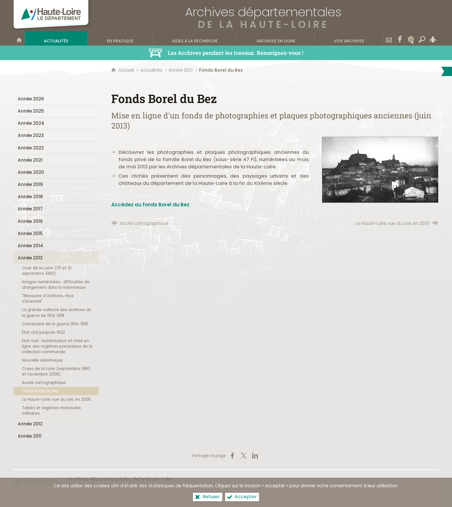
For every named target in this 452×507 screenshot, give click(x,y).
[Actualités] (56, 38)
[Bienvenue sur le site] (19, 38)
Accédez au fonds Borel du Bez (150, 204)
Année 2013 (181, 70)
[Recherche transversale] (421, 38)
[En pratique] (120, 38)
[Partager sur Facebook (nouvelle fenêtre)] (232, 456)
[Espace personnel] (432, 38)
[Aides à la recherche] (195, 38)
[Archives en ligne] (275, 38)
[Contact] (388, 38)
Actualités (151, 70)
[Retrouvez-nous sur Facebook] (399, 38)
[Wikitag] (410, 38)
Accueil (127, 70)
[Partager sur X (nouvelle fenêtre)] (244, 456)
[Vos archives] (348, 38)
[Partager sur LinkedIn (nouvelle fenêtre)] (255, 456)
